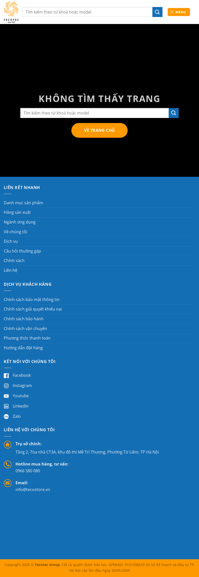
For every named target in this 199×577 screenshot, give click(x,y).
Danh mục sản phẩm (23, 203)
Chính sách (14, 260)
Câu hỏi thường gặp (22, 251)
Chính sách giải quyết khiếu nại (33, 309)
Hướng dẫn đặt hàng (23, 347)
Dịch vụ (11, 241)
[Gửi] (174, 113)
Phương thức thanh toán (27, 338)
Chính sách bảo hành (24, 319)
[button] (179, 12)
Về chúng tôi (15, 231)
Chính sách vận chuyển (25, 328)
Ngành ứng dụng (20, 222)
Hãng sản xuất (17, 212)
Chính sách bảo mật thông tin (32, 299)
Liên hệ (10, 270)
